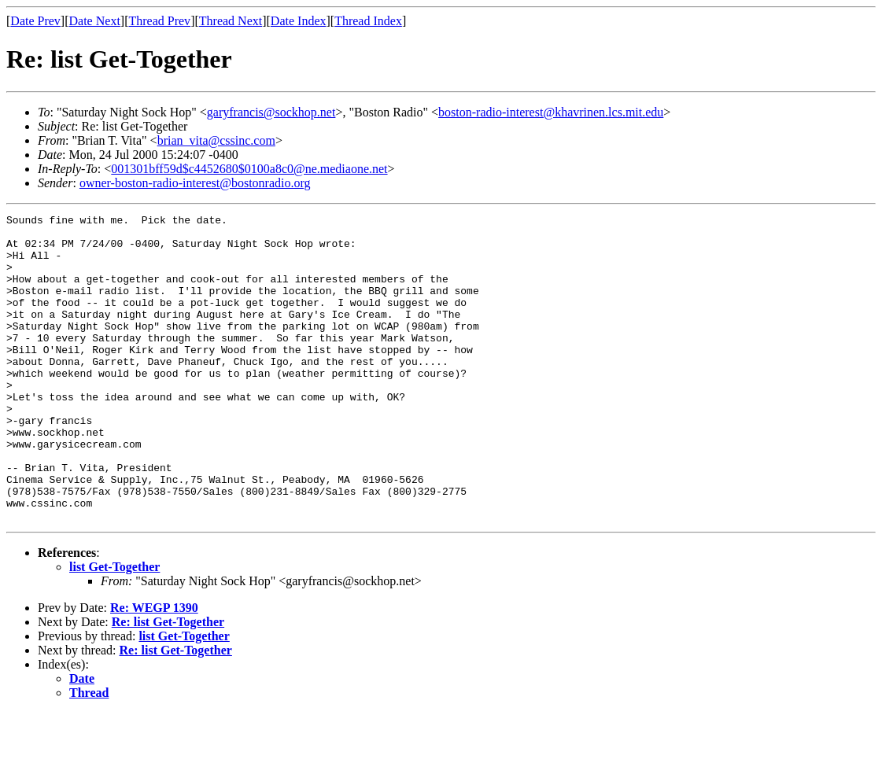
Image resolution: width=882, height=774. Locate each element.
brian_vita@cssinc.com (216, 140)
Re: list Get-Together (168, 683)
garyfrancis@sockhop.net (271, 112)
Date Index (299, 21)
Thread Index (368, 21)
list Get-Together (114, 628)
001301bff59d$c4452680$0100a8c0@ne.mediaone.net (249, 168)
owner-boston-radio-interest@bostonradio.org (195, 183)
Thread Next (230, 21)
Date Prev (35, 21)
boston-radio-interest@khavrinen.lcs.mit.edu (550, 112)
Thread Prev (159, 21)
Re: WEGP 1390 (154, 669)
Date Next (94, 21)
